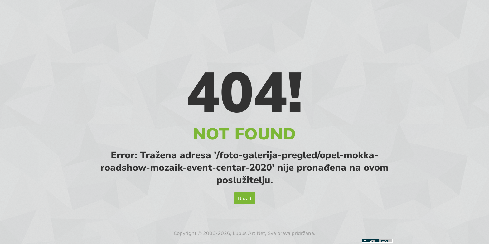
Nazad (244, 198)
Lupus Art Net (249, 233)
